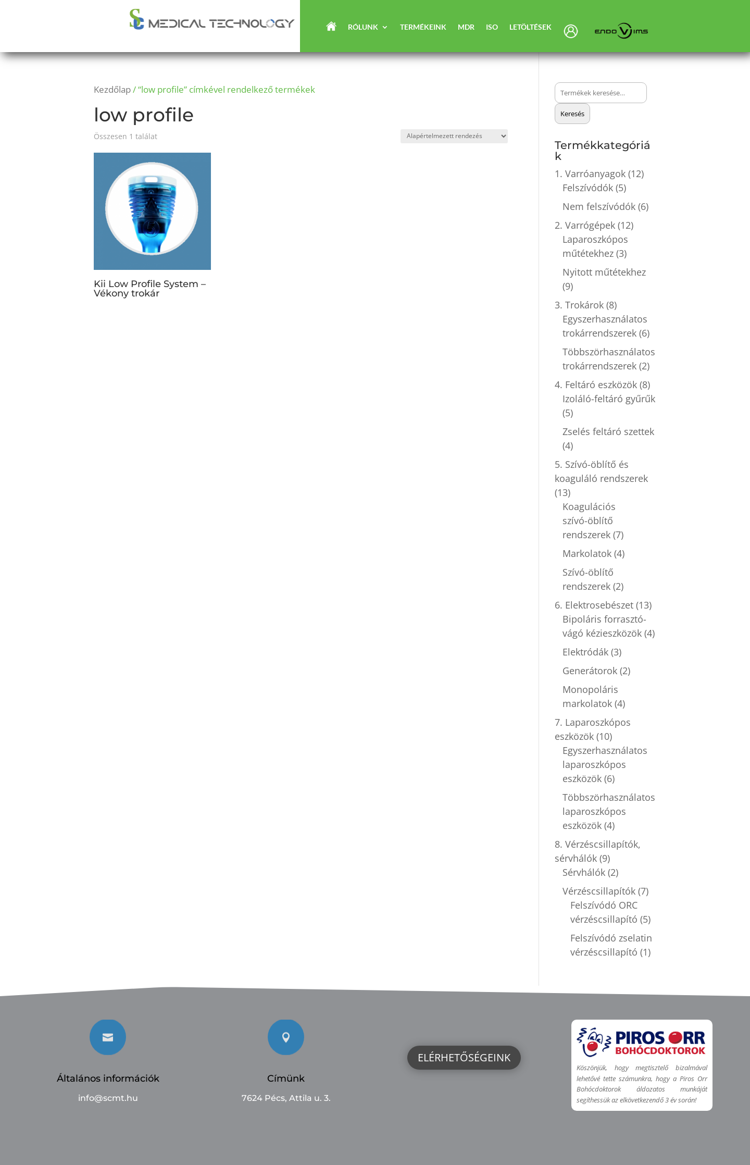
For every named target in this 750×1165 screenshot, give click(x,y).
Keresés (572, 113)
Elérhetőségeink (464, 1057)
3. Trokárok (579, 305)
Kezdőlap (112, 89)
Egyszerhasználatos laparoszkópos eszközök (604, 764)
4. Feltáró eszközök (596, 384)
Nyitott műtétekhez (604, 272)
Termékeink (423, 27)
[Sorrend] (454, 136)
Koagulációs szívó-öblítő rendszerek (589, 520)
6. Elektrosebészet (594, 605)
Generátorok (589, 670)
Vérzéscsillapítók (598, 891)
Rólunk (363, 27)
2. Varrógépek (585, 225)
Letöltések (530, 27)
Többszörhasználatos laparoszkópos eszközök (608, 811)
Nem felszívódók (598, 206)
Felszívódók (587, 187)
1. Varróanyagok (590, 173)
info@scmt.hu (108, 1098)
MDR (466, 27)
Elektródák (585, 652)
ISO (492, 27)
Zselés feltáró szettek (608, 431)
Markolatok (586, 553)
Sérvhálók (583, 872)
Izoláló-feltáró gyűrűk (608, 398)
